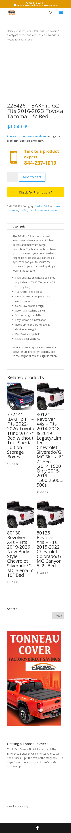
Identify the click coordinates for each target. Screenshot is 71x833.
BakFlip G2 (12, 35)
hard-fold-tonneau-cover (43, 210)
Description (20, 226)
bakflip (23, 210)
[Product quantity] (12, 177)
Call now (35, 157)
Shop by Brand (24, 31)
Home (10, 31)
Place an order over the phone (27, 136)
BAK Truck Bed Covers (45, 31)
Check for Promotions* (35, 192)
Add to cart (32, 177)
